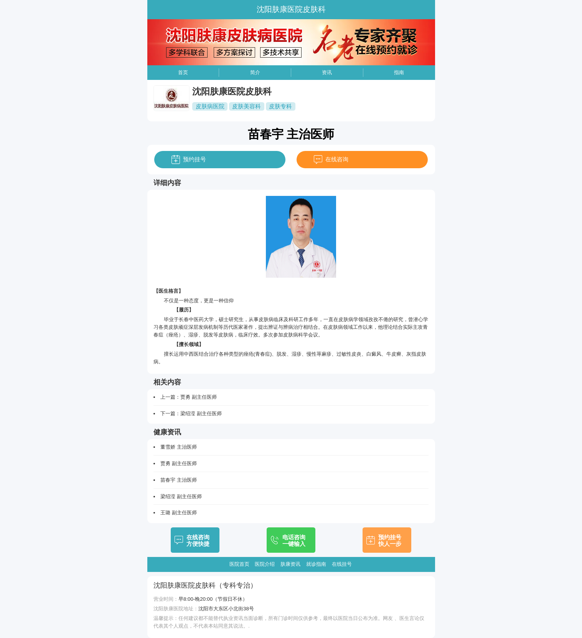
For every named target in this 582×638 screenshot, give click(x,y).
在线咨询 (336, 159)
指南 (399, 72)
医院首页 (239, 564)
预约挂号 (194, 159)
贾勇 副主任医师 (198, 397)
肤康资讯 (290, 564)
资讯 (327, 72)
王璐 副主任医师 (178, 512)
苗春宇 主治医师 (178, 480)
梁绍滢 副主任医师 (201, 413)
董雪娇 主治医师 (178, 447)
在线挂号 (342, 564)
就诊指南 (316, 564)
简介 (255, 72)
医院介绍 (265, 564)
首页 (183, 72)
